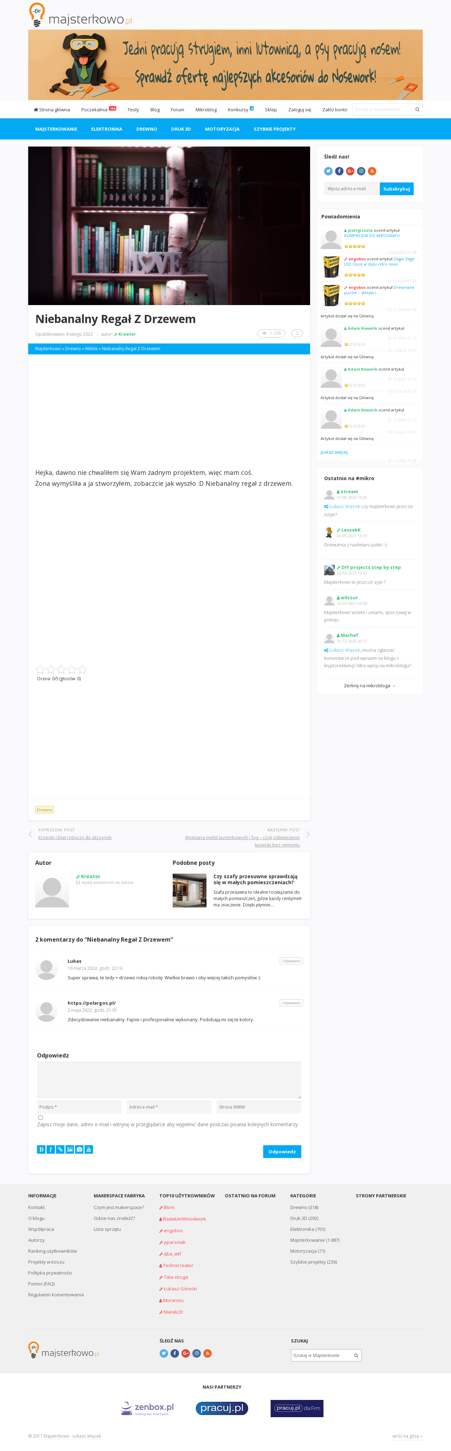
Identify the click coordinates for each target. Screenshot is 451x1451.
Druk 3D (181, 129)
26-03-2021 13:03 (352, 573)
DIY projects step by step (371, 567)
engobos (357, 258)
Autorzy (36, 1240)
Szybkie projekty (275, 129)
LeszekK (350, 530)
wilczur (349, 597)
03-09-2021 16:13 (352, 535)
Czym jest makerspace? (119, 1207)
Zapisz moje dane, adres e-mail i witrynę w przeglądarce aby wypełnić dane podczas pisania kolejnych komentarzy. (168, 1124)
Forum (177, 109)
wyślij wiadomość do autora (108, 882)
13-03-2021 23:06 (352, 603)
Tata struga (176, 1277)
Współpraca (41, 1229)
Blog (155, 109)
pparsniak (175, 1242)
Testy (133, 109)
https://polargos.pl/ (92, 1003)
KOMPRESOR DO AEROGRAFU (372, 235)
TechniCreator (178, 1265)
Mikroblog (206, 109)
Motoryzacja (222, 129)
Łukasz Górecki (180, 1288)
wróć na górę (408, 1436)
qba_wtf (172, 1254)
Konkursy (238, 109)
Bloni (169, 1207)
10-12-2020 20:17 (352, 641)
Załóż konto (334, 109)
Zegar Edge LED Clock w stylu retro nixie (379, 261)
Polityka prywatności (50, 1273)
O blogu (36, 1218)
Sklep (271, 109)
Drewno (146, 129)
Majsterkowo (56, 1436)
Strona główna (52, 109)
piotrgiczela (360, 230)
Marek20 (173, 1312)
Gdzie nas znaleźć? (114, 1218)
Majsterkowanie (56, 129)
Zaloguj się (299, 109)
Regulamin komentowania (56, 1294)
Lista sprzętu (107, 1229)
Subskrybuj (396, 189)
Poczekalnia (98, 109)
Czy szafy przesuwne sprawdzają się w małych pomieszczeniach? (255, 879)
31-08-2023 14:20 (352, 497)
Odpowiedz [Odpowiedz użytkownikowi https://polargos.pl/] (291, 1002)
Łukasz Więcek (344, 506)
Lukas (74, 961)
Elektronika (106, 129)
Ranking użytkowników (52, 1251)
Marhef (349, 635)
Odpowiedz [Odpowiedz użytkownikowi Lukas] (291, 961)
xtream (349, 491)
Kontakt (36, 1207)
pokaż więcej (334, 452)
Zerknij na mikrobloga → (370, 685)
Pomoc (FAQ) (41, 1284)
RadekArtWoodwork (184, 1219)
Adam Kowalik (362, 328)
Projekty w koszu (46, 1262)
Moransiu (173, 1300)
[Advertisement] (169, 410)
